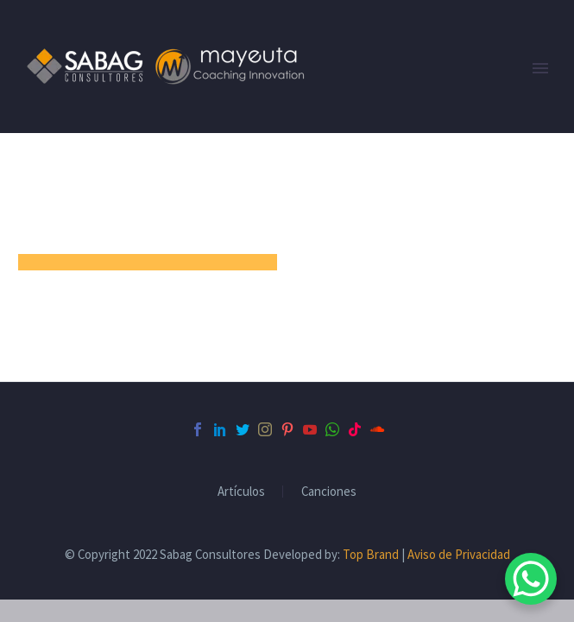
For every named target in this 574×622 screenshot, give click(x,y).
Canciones (328, 492)
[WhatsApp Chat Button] (531, 579)
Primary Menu (540, 68)
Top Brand (371, 554)
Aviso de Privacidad (458, 554)
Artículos (241, 492)
